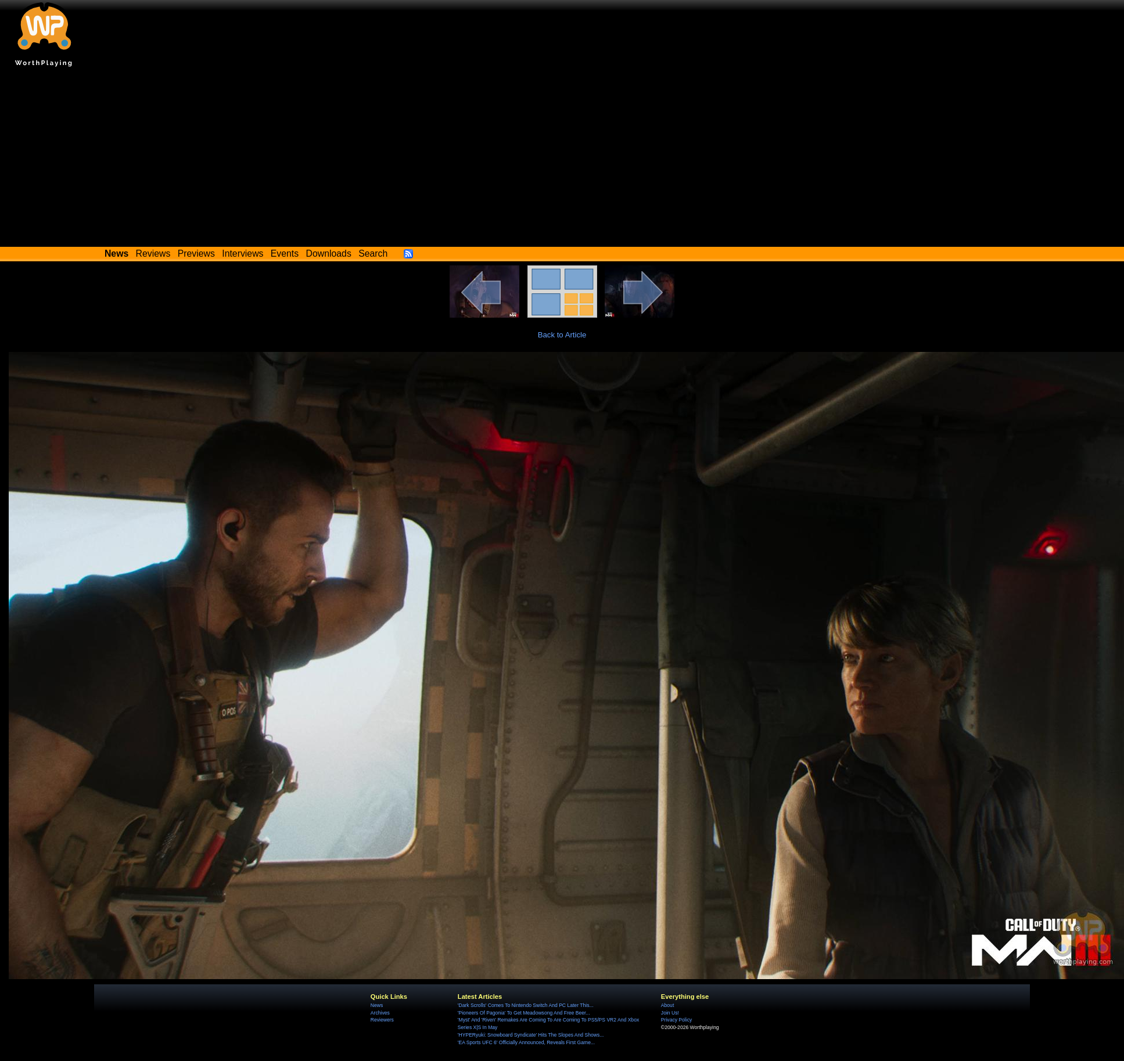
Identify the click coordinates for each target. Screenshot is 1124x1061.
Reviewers (382, 1020)
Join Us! (670, 1013)
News (377, 1005)
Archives (380, 1013)
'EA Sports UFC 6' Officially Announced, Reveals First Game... (526, 1042)
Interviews (242, 253)
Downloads (328, 253)
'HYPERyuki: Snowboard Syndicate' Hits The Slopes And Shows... (531, 1035)
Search (372, 253)
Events (285, 253)
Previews (196, 253)
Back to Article (562, 334)
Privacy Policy (676, 1020)
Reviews (153, 253)
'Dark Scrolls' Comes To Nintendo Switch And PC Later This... (526, 1005)
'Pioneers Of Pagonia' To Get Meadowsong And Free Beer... (524, 1013)
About (667, 1005)
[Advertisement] (562, 159)
